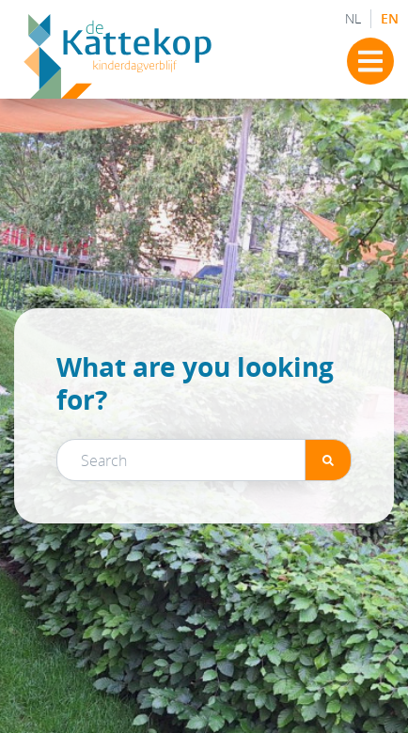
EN (390, 18)
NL (353, 18)
